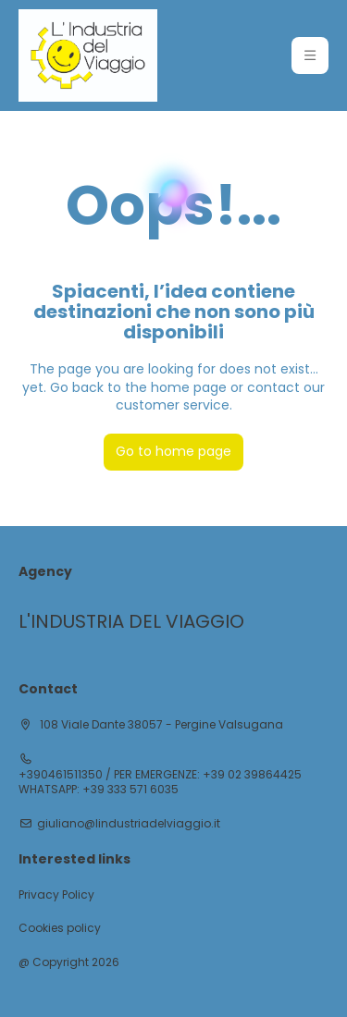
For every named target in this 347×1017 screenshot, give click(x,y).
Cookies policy (60, 928)
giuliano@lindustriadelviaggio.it (128, 823)
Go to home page (173, 451)
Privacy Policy (56, 895)
